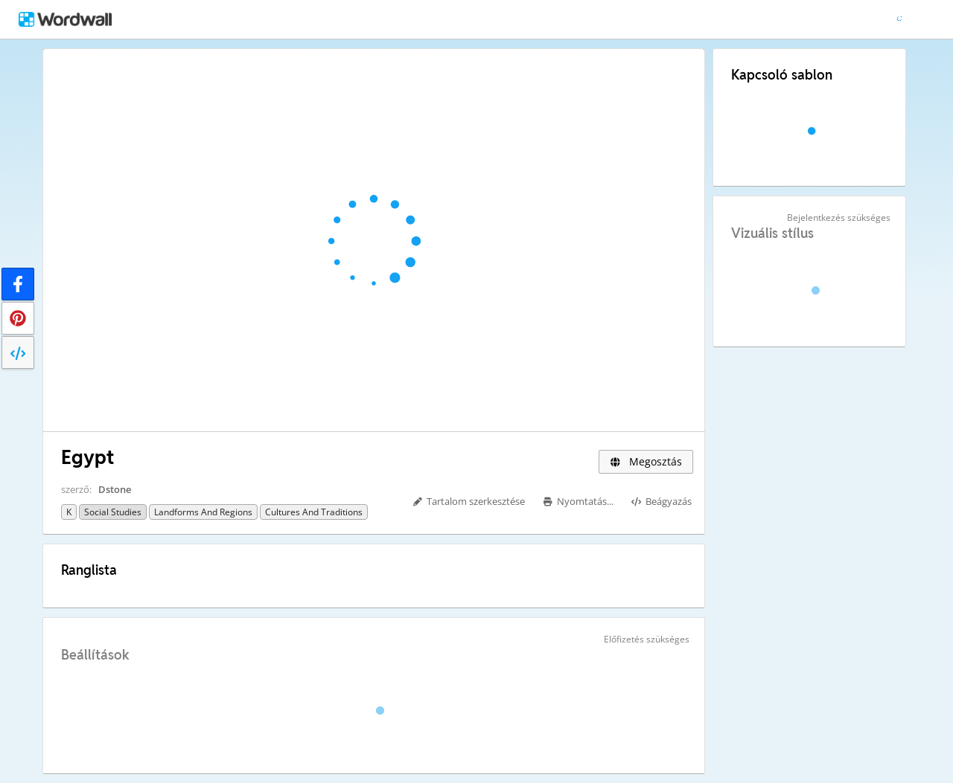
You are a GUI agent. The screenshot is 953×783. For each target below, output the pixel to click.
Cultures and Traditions (314, 512)
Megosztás (646, 461)
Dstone (114, 489)
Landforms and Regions (203, 512)
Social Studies (112, 512)
